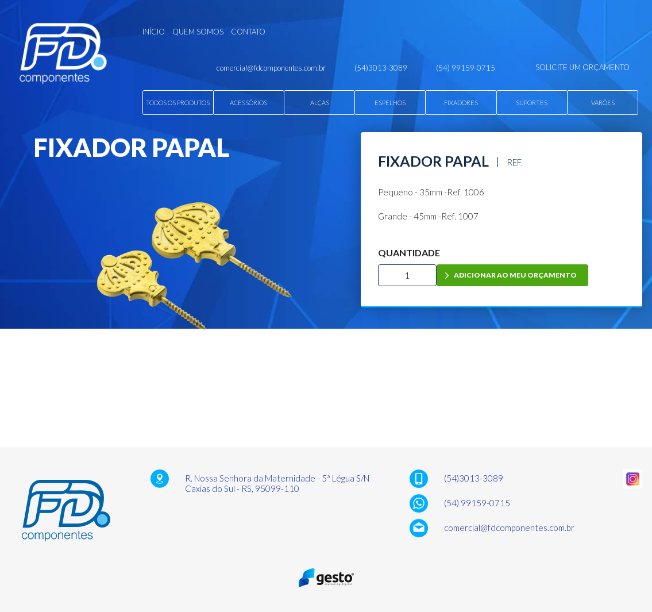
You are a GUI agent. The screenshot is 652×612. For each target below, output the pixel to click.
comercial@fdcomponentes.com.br (509, 527)
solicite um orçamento (582, 67)
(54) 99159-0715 (477, 503)
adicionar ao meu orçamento (515, 275)
